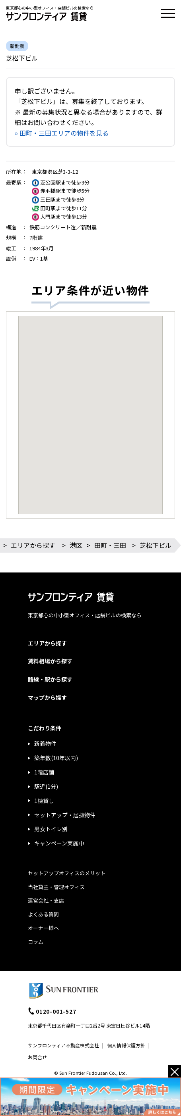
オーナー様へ (43, 928)
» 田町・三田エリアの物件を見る (62, 133)
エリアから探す (33, 545)
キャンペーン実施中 (59, 843)
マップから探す (47, 697)
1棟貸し (44, 801)
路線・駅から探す (50, 679)
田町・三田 (110, 545)
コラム (35, 941)
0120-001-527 (56, 1011)
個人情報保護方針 (126, 1045)
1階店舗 (44, 772)
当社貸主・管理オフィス (56, 887)
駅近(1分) (46, 786)
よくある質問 (43, 914)
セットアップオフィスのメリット (66, 873)
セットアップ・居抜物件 (64, 815)
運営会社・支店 (46, 900)
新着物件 (45, 743)
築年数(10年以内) (56, 758)
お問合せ (37, 1057)
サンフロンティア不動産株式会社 (63, 1045)
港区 (76, 545)
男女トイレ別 (51, 829)
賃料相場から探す (50, 661)
